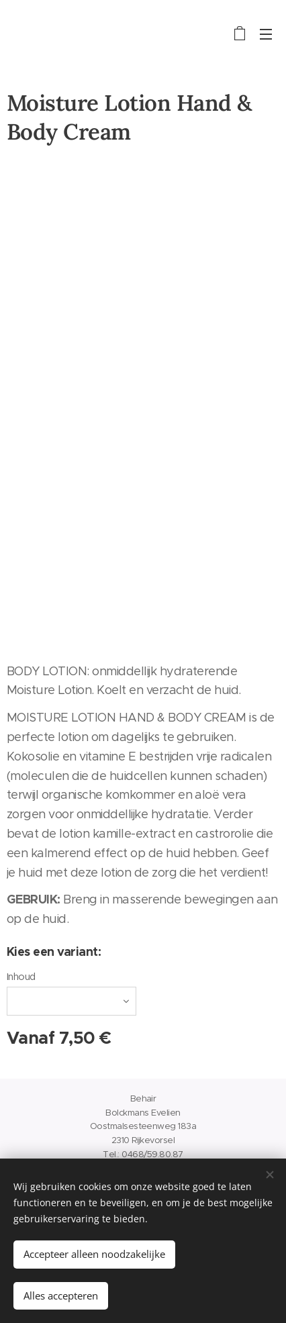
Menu (266, 34)
